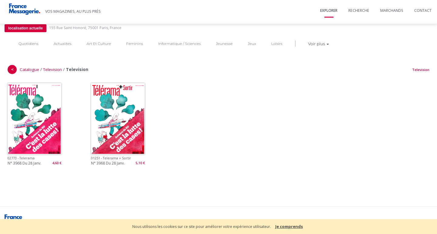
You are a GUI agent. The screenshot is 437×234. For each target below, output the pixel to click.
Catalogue (29, 69)
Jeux (252, 43)
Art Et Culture (98, 43)
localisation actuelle (25, 28)
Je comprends (289, 226)
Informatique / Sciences (179, 43)
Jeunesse (224, 43)
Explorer (328, 10)
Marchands (391, 10)
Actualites (62, 43)
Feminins (134, 43)
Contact (423, 10)
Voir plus (318, 43)
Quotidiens (29, 43)
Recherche (358, 10)
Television (52, 69)
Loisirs (277, 43)
